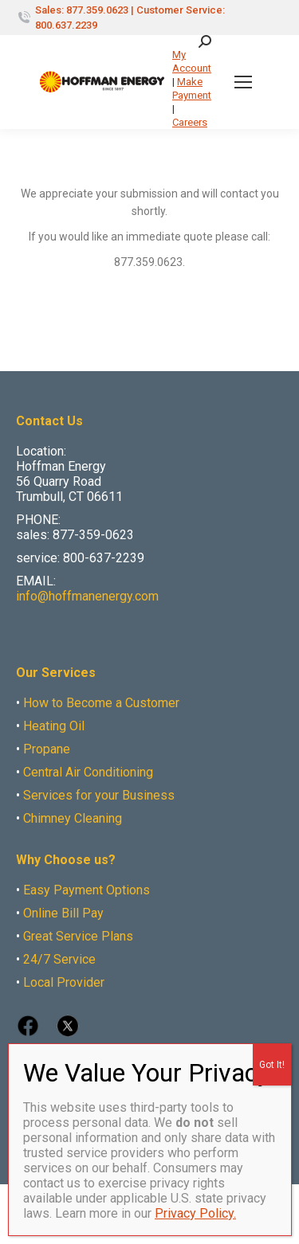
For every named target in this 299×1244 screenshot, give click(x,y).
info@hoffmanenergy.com (87, 596)
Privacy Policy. (195, 1213)
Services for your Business (99, 795)
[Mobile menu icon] (243, 82)
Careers (189, 122)
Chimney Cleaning (72, 818)
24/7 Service (59, 959)
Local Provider (63, 982)
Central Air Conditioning (88, 772)
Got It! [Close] (272, 1064)
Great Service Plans (78, 936)
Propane (46, 749)
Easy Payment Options (86, 890)
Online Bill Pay (63, 913)
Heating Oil (54, 725)
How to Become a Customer (101, 702)
